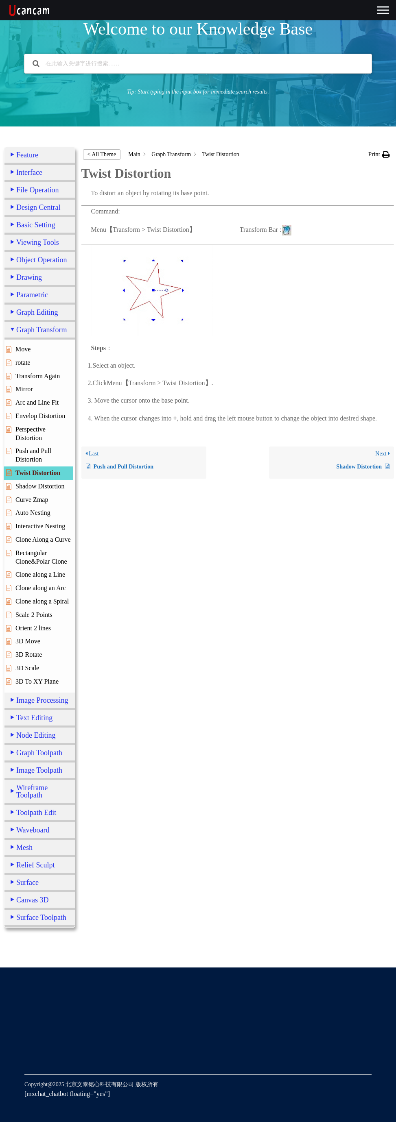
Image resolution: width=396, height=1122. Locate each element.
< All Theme (102, 154)
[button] (379, 154)
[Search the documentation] (36, 63)
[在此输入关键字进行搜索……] (198, 63)
